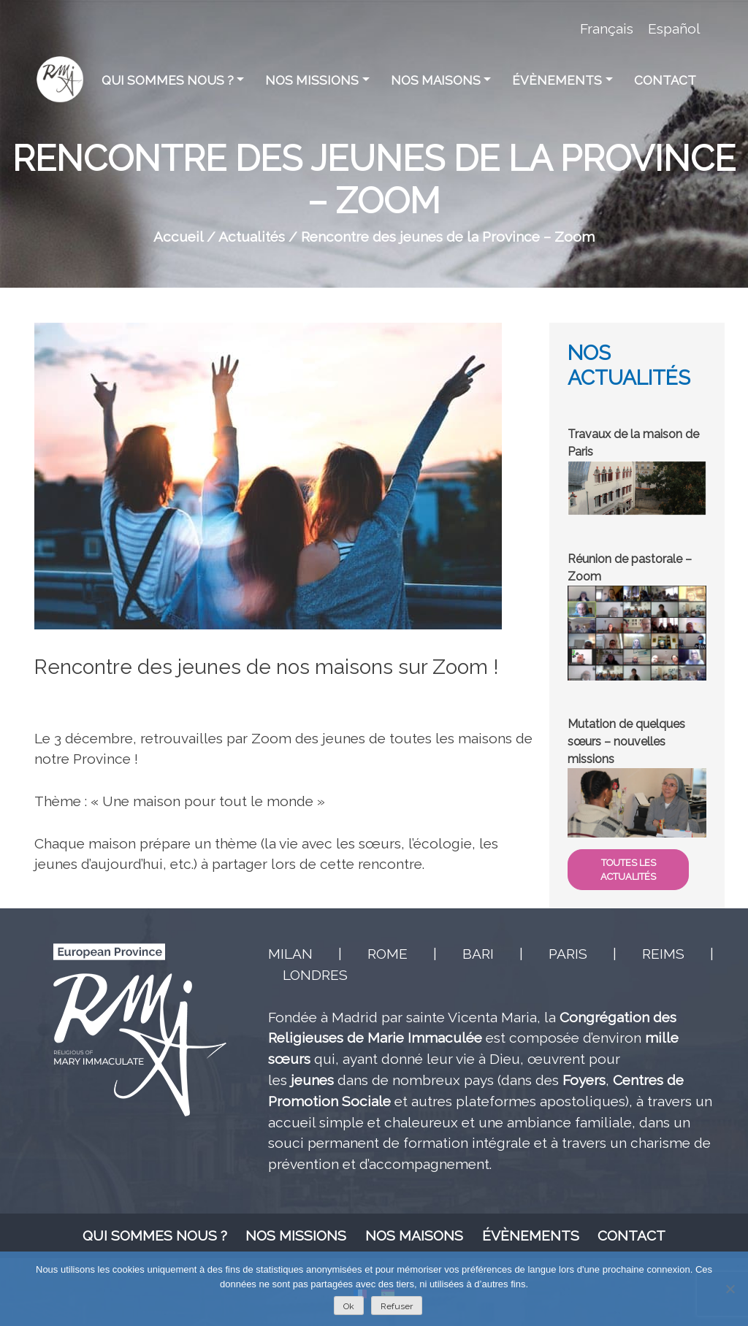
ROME (387, 954)
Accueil (178, 237)
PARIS (568, 954)
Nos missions (312, 80)
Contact (665, 80)
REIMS (663, 954)
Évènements (557, 80)
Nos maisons (436, 80)
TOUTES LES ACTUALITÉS (628, 869)
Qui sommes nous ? (168, 80)
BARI (478, 954)
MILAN (290, 954)
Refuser (397, 1306)
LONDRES (315, 975)
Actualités (251, 237)
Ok (348, 1306)
